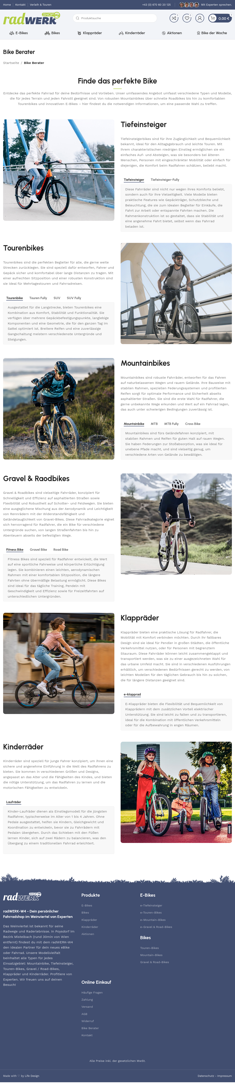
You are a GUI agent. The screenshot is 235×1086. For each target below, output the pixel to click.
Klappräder (89, 923)
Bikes (85, 916)
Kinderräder (89, 930)
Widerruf (87, 1024)
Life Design (32, 1079)
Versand (87, 1010)
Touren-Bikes (149, 951)
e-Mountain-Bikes (153, 923)
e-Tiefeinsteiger (151, 909)
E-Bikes (86, 909)
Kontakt (86, 1039)
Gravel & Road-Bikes (154, 965)
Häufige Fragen (92, 996)
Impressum (224, 1079)
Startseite (11, 66)
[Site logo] (31, 20)
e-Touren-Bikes (151, 916)
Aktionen (87, 937)
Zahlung (87, 1003)
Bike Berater (90, 1032)
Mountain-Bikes (151, 958)
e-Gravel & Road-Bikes (156, 930)
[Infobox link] (156, 5)
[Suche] (115, 20)
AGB (84, 1017)
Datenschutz (206, 1079)
